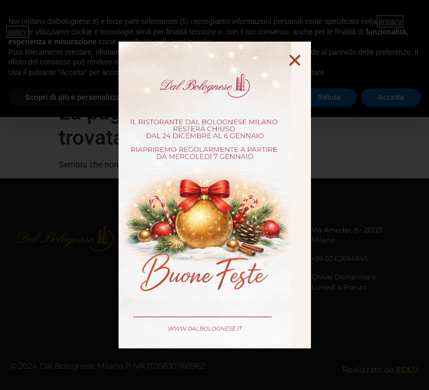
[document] (214, 195)
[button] (295, 60)
